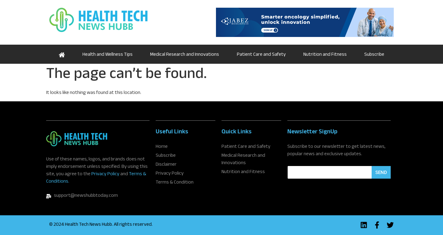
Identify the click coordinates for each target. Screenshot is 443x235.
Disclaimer (166, 165)
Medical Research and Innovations (184, 55)
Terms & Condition (175, 183)
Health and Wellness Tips (107, 55)
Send (381, 172)
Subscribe (374, 55)
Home (62, 54)
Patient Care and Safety (261, 55)
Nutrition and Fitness (325, 55)
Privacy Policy (105, 174)
